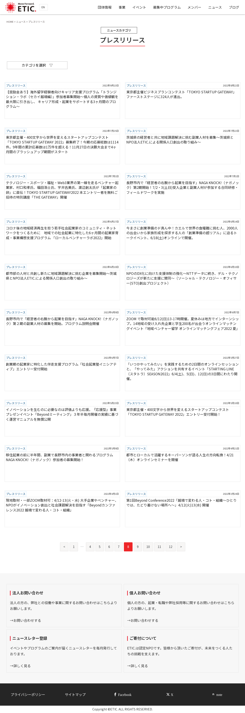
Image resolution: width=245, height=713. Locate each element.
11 (159, 546)
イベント (139, 7)
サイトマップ (75, 694)
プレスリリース (16, 85)
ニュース (215, 7)
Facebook (124, 694)
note (219, 694)
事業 (121, 7)
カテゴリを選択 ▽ (37, 65)
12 (170, 546)
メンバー (194, 7)
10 (148, 546)
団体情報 (105, 7)
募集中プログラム (167, 7)
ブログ (234, 7)
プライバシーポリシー (28, 694)
